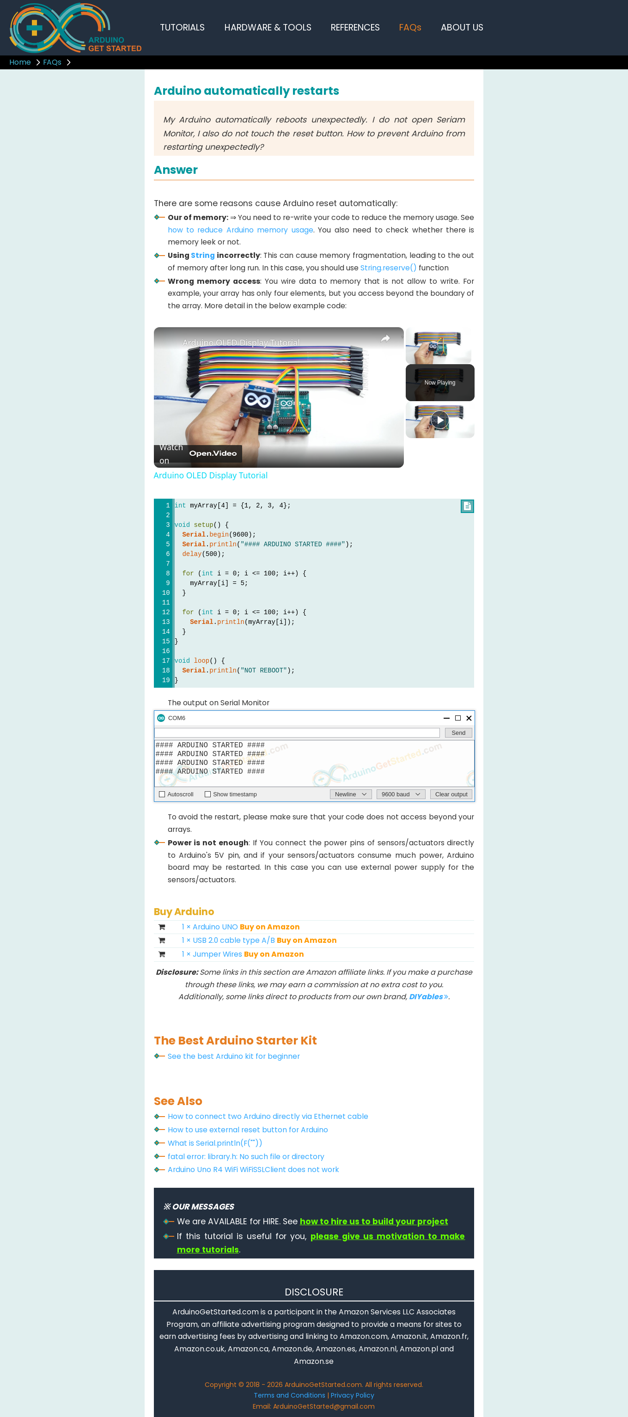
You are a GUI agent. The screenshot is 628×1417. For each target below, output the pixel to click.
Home (20, 62)
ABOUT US (462, 27)
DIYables (428, 996)
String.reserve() (388, 268)
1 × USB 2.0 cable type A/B (259, 940)
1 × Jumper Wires (243, 954)
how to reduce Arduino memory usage (240, 230)
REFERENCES (355, 27)
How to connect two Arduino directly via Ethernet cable (268, 1116)
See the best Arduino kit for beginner (234, 1056)
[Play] (440, 419)
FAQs (410, 27)
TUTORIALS (182, 27)
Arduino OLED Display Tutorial (241, 342)
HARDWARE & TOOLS (268, 27)
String (203, 255)
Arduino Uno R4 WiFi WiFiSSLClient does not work (253, 1169)
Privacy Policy (352, 1395)
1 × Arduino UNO (241, 927)
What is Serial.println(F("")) (215, 1143)
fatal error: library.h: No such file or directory (246, 1156)
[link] (168, 342)
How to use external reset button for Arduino (248, 1129)
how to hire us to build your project (374, 1221)
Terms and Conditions (289, 1395)
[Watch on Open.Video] (198, 454)
